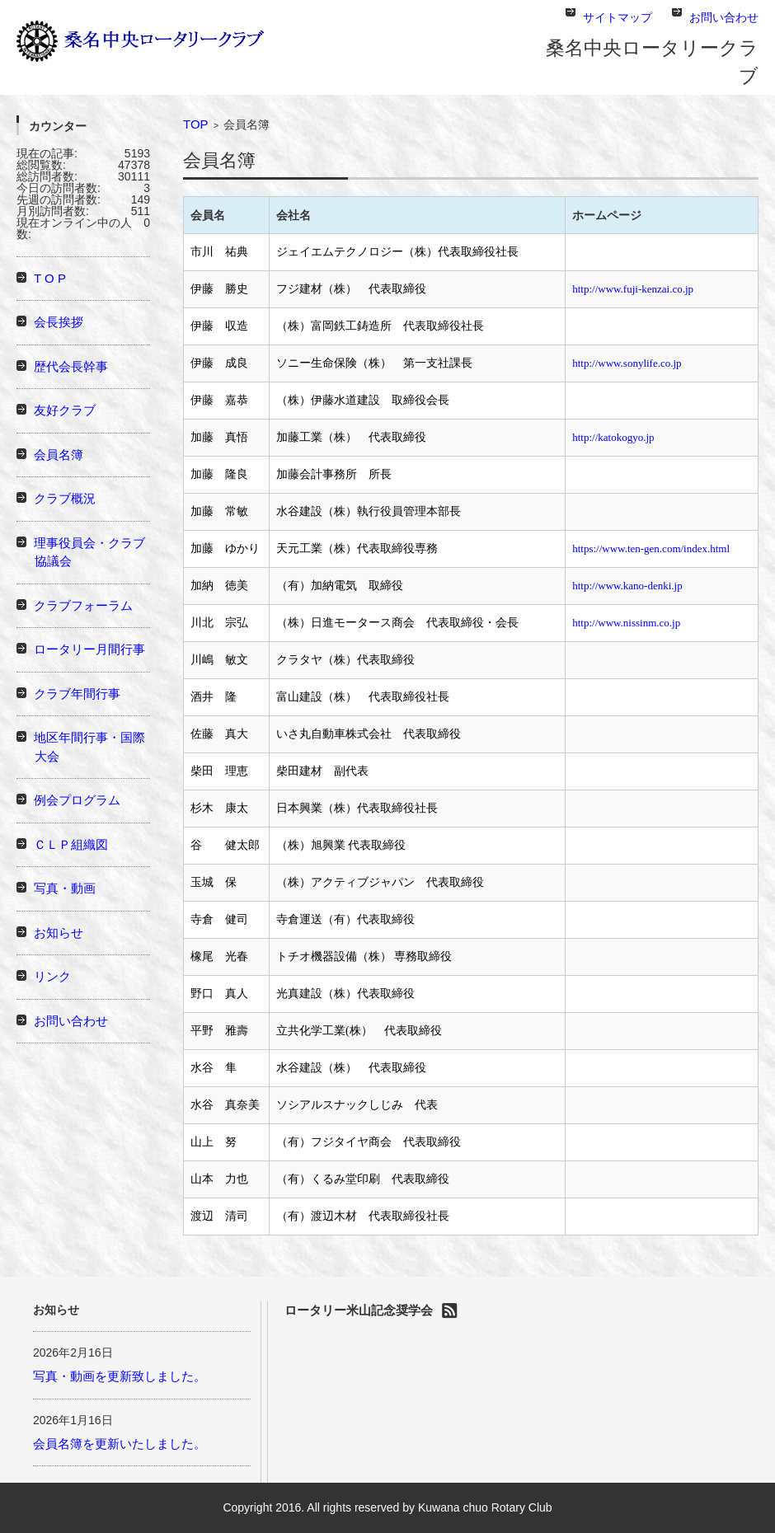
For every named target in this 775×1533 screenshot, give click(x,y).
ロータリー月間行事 (89, 649)
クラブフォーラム (83, 605)
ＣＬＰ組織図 (71, 844)
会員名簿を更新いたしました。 (119, 1444)
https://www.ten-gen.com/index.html (651, 548)
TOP (196, 124)
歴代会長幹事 (71, 366)
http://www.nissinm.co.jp (626, 622)
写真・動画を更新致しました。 (119, 1376)
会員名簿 (58, 455)
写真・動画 (65, 888)
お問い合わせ (71, 1021)
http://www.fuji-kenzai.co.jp (632, 289)
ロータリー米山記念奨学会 (358, 1310)
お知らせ (58, 933)
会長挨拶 (58, 322)
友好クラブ (65, 410)
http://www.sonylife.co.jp (626, 363)
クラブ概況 (65, 498)
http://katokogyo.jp (613, 437)
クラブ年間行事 (77, 694)
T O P (50, 278)
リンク (52, 976)
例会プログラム (77, 800)
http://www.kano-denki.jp (627, 585)
